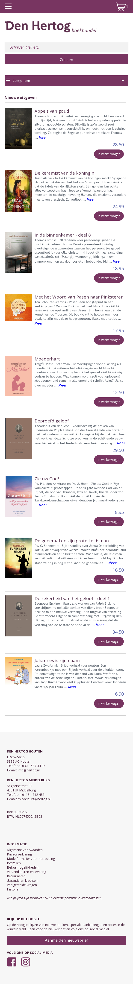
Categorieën (65, 80)
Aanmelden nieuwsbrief (66, 940)
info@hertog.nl (29, 770)
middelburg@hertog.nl (34, 799)
